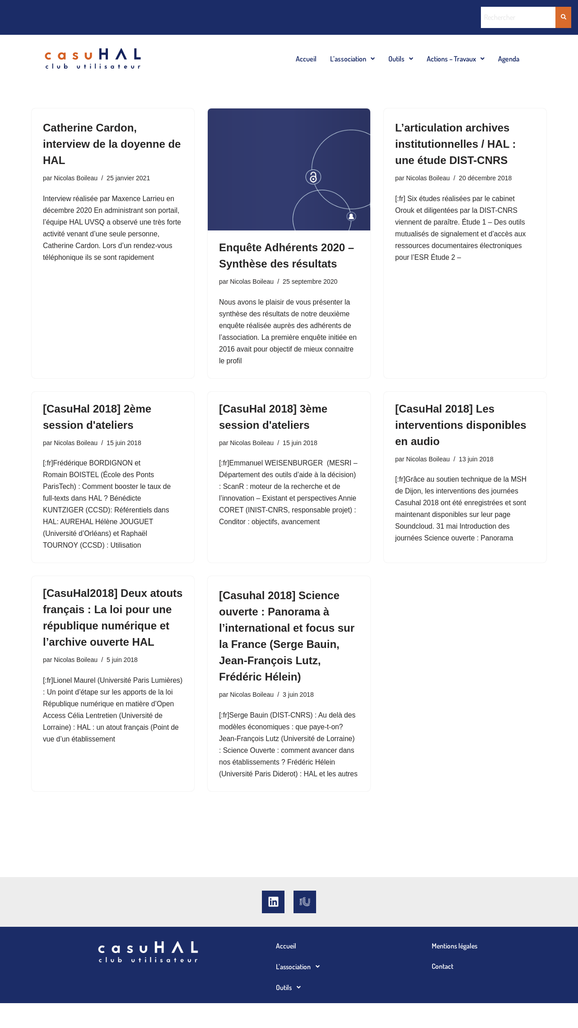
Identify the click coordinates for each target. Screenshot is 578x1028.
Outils (400, 58)
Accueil (306, 58)
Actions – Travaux (456, 58)
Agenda (508, 58)
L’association (352, 58)
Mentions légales (456, 970)
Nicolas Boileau (76, 178)
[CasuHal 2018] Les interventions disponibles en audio (461, 428)
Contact (443, 991)
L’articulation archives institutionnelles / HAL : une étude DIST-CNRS (455, 144)
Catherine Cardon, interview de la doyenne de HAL (112, 144)
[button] (352, 58)
